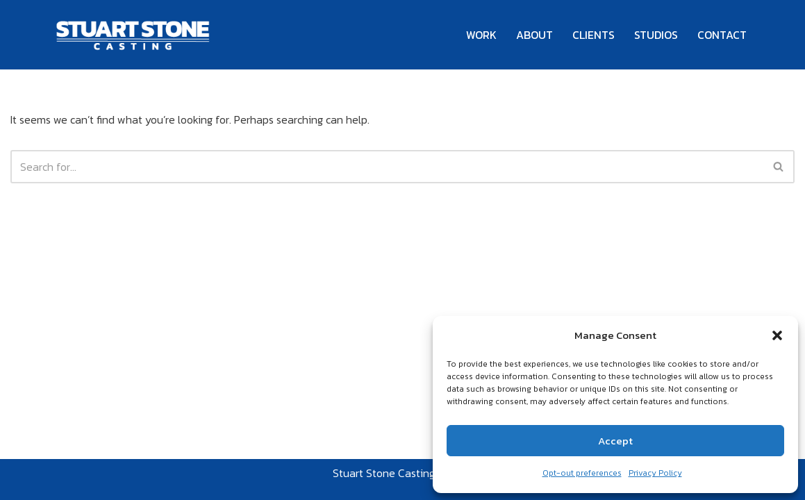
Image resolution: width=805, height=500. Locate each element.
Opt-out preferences (582, 473)
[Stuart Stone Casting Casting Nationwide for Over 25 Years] (134, 35)
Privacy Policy (655, 473)
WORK (481, 34)
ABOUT (534, 34)
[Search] (386, 166)
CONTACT (722, 34)
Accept (615, 441)
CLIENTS (593, 34)
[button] (777, 335)
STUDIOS (656, 34)
